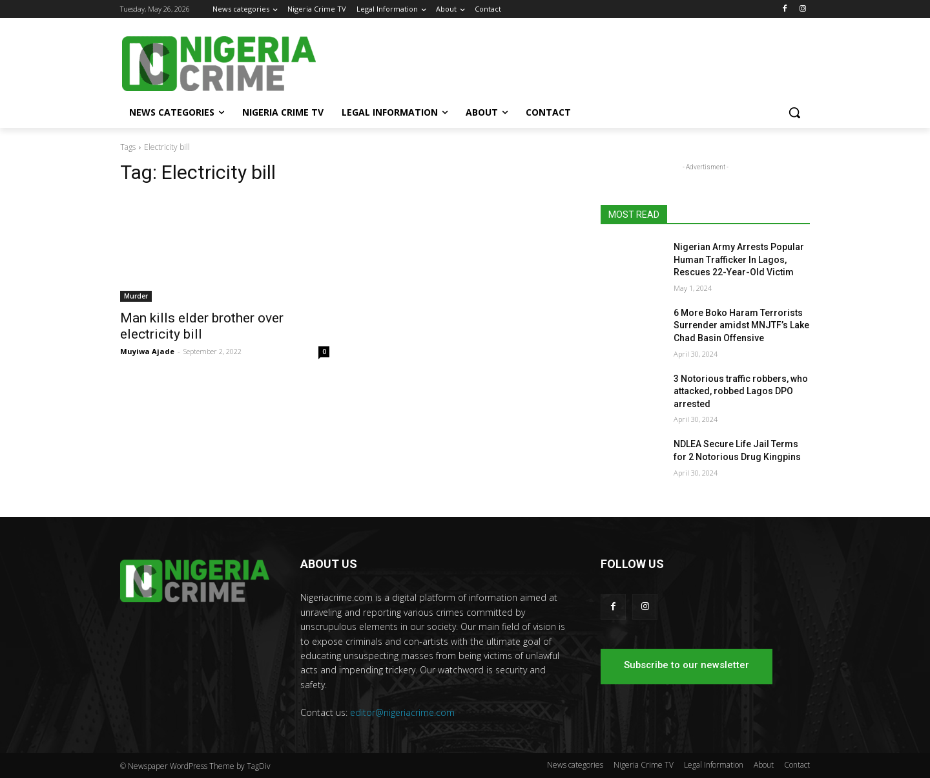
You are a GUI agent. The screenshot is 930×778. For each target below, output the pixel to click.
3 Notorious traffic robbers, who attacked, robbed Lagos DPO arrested (741, 391)
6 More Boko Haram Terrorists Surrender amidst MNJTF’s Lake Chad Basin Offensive (741, 325)
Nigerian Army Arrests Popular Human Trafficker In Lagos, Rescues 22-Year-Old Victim (739, 259)
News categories (575, 764)
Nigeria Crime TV (644, 764)
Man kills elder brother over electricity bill (202, 326)
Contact (797, 764)
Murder (136, 295)
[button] (794, 112)
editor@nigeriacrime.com (402, 712)
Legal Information (713, 764)
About (764, 764)
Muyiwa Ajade (147, 351)
